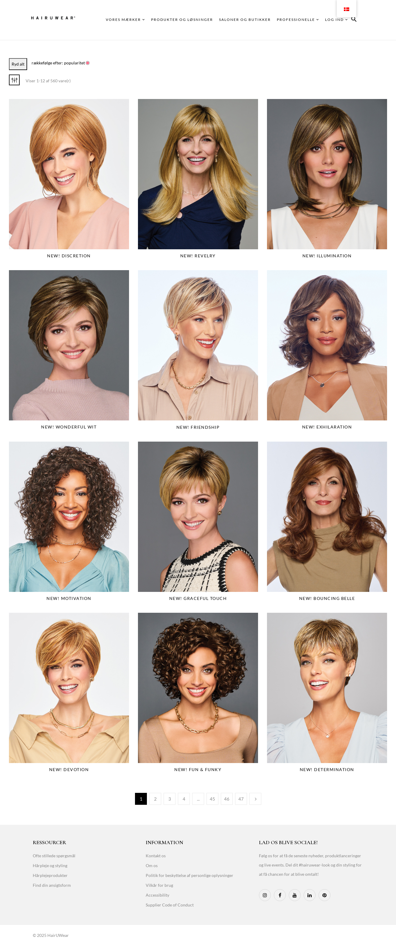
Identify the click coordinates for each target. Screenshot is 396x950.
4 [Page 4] (184, 799)
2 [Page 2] (155, 799)
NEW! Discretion (69, 255)
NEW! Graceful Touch (198, 598)
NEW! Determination (327, 769)
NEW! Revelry (198, 255)
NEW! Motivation (68, 598)
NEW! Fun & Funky (197, 769)
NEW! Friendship (198, 427)
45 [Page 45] (212, 799)
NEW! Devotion (69, 769)
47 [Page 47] (241, 799)
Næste (255, 799)
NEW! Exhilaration (327, 426)
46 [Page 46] (226, 799)
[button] (354, 20)
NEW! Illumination (327, 255)
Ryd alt (18, 63)
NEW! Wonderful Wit (69, 426)
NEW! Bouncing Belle (327, 598)
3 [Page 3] (169, 799)
